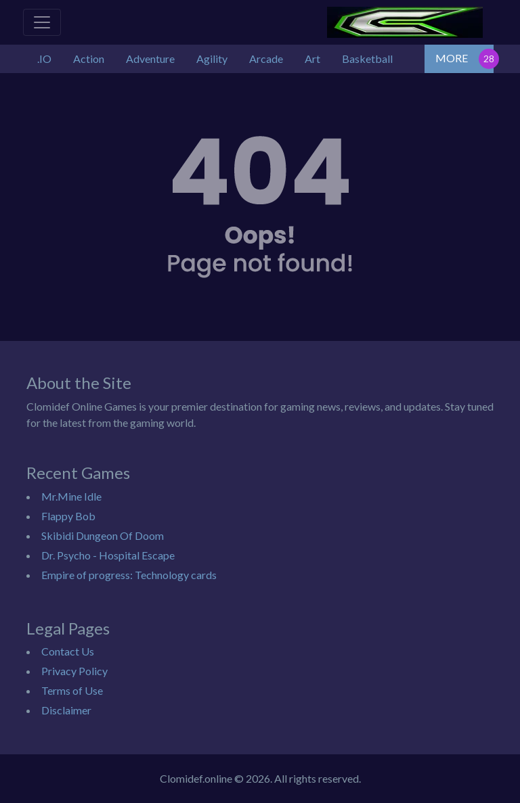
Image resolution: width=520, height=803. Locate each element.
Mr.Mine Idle (71, 496)
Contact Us (67, 651)
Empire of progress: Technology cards (129, 574)
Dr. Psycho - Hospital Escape (108, 555)
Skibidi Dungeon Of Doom (102, 535)
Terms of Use (72, 690)
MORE (451, 57)
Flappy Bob (68, 515)
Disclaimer (66, 710)
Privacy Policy (74, 670)
